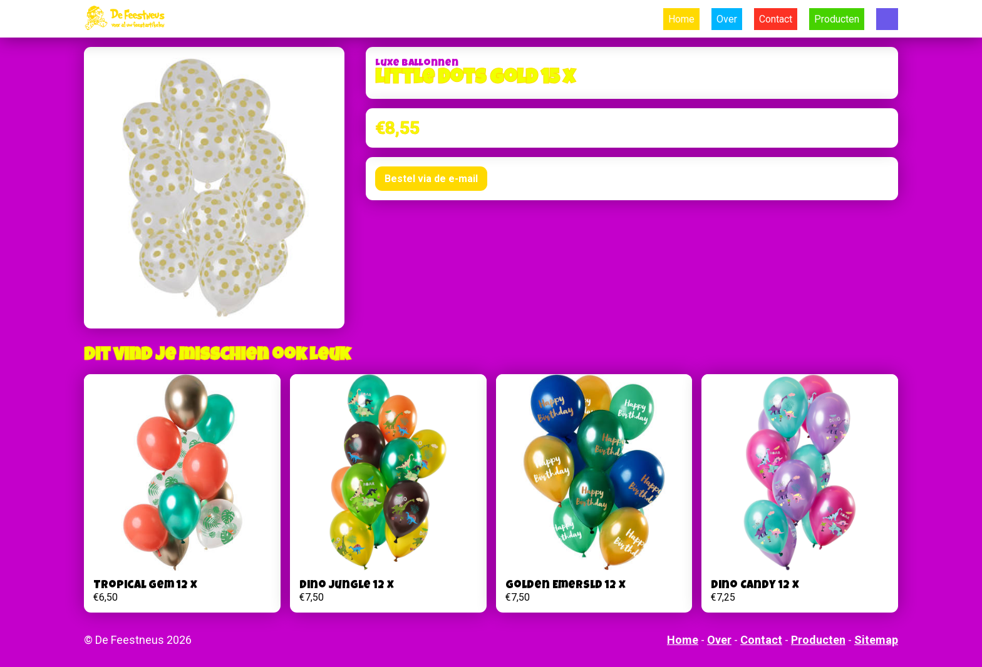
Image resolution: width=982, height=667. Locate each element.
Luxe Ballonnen (416, 64)
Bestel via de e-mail (431, 179)
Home (681, 19)
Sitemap (876, 639)
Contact (775, 19)
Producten (836, 19)
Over (726, 19)
